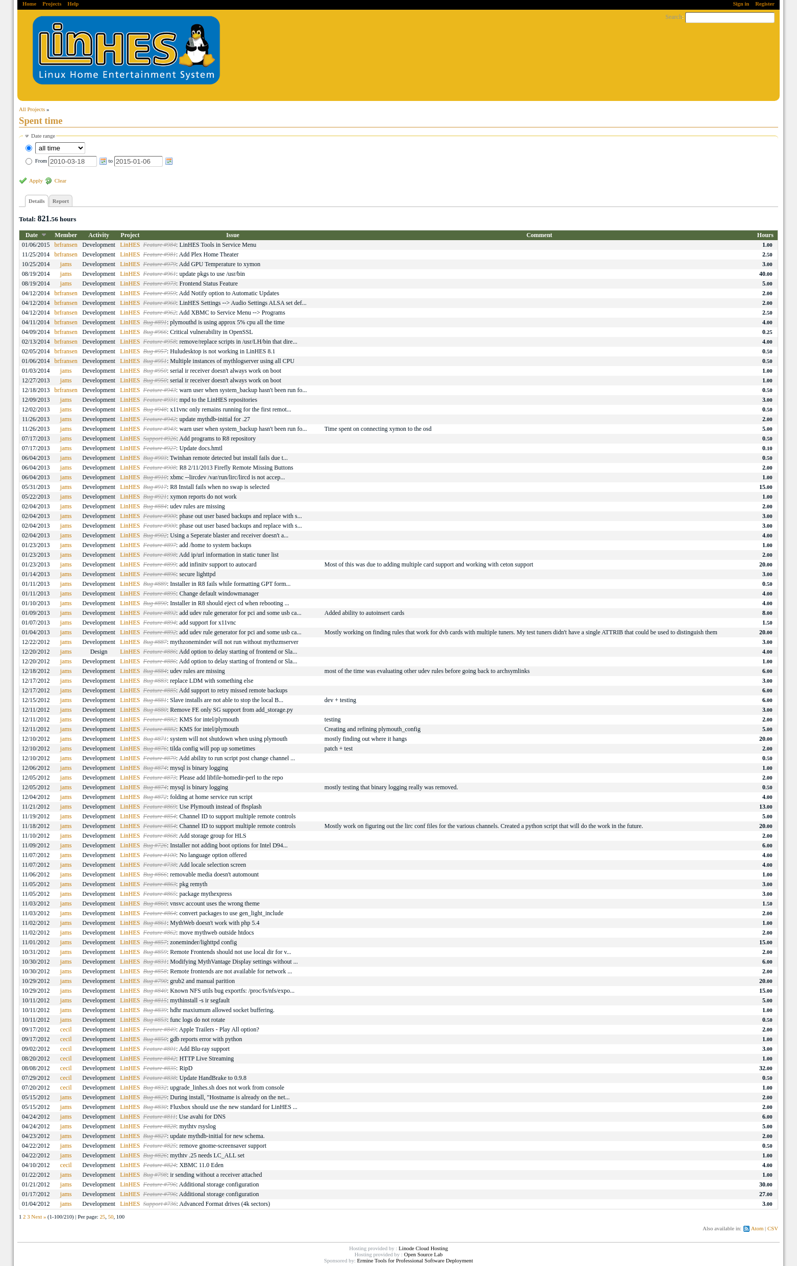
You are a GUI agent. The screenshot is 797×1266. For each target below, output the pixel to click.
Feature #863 (160, 884)
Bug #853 (155, 1019)
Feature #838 (160, 1077)
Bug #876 (155, 748)
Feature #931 (160, 399)
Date (32, 235)
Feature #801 (160, 1048)
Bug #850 (155, 1039)
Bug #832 (155, 1087)
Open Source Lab (423, 1254)
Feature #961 (160, 273)
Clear (60, 180)
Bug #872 (155, 796)
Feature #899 (160, 564)
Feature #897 (160, 545)
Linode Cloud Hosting (423, 1248)
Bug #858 (155, 971)
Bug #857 (155, 942)
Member (66, 235)
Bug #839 (155, 1010)
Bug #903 (155, 457)
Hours (765, 235)
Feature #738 (160, 864)
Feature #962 (160, 312)
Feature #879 (160, 758)
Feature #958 (160, 341)
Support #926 (160, 438)
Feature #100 (160, 855)
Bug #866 (155, 874)
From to (104, 161)
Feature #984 (160, 244)
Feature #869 (160, 806)
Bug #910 (155, 477)
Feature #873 (160, 777)
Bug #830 (155, 1106)
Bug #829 (155, 1097)
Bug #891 (155, 322)
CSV (772, 1228)
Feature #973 (160, 283)
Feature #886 (160, 651)
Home (29, 4)
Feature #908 (160, 467)
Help (73, 4)
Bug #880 (155, 709)
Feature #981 (160, 254)
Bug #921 (155, 496)
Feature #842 (160, 1058)
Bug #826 (155, 1155)
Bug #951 (155, 361)
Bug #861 (155, 922)
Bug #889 (155, 583)
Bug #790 (155, 981)
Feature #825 (160, 1145)
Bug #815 (155, 1000)
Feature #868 (160, 835)
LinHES (130, 244)
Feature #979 (160, 264)
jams (66, 264)
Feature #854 (160, 816)
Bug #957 (155, 351)
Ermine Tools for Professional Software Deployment (415, 1260)
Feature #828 (160, 1126)
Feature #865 (160, 893)
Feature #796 (160, 1184)
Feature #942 (160, 419)
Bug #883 (155, 680)
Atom (757, 1228)
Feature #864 (160, 913)
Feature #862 (160, 932)
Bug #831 (155, 961)
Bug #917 (155, 486)
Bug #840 (155, 990)
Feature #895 (160, 593)
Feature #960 (160, 302)
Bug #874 (155, 767)
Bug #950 (155, 370)
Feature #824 (160, 1165)
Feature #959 (160, 293)
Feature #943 (160, 390)
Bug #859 (155, 951)
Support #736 (160, 1203)
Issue (232, 235)
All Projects (32, 109)
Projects (51, 4)
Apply (36, 180)
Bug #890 (155, 603)
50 (111, 1216)
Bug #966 (155, 331)
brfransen (65, 244)
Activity (98, 235)
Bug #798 (155, 1174)
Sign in (741, 4)
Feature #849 (160, 1029)
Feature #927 (160, 448)
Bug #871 (155, 738)
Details (37, 201)
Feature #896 (160, 574)
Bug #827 (155, 1136)
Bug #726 (155, 845)
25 (102, 1216)
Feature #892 (160, 612)
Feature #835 (160, 1068)
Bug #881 (155, 700)
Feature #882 (160, 719)
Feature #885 (160, 690)
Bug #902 (155, 535)
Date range (43, 136)
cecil (66, 1029)
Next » (38, 1216)
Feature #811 (159, 1116)
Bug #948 (155, 409)
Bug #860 (155, 903)
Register (765, 4)
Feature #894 (160, 622)
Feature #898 (160, 554)
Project (129, 235)
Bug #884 (155, 506)
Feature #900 (160, 516)
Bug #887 (155, 641)
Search (673, 16)
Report (61, 201)
